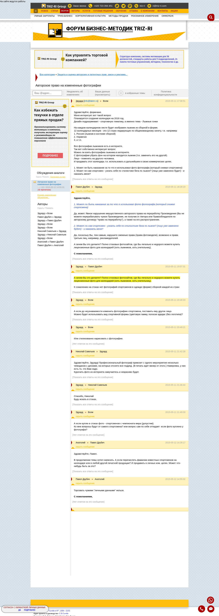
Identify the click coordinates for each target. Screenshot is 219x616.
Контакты (162, 11)
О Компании (148, 11)
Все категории (47, 74)
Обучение (121, 11)
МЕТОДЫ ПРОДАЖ (118, 16)
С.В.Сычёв (63, 613)
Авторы (75, 11)
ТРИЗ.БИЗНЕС (65, 16)
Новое (44, 11)
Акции (174, 11)
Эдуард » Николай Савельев (51, 234)
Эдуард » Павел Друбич (49, 220)
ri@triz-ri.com (159, 5)
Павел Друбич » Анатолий (50, 245)
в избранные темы (135, 93)
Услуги (86, 11)
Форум (64, 11)
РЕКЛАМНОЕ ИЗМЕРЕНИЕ (145, 16)
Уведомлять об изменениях (75, 93)
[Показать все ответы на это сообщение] (92, 179)
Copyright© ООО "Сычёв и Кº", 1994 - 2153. (52, 611)
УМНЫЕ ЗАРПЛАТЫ (44, 16)
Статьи (54, 11)
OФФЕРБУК (168, 16)
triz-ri (142, 5)
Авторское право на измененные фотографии (49, 183)
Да (19, 610)
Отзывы (133, 11)
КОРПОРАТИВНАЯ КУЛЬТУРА (90, 16)
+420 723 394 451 (103, 5)
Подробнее (29, 610)
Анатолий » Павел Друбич (50, 241)
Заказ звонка (79, 6)
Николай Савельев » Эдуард (51, 231)
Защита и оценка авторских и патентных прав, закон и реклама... (92, 74)
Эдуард (79, 101)
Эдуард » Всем (44, 213)
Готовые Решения (103, 11)
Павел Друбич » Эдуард (49, 217)
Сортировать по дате (57, 177)
